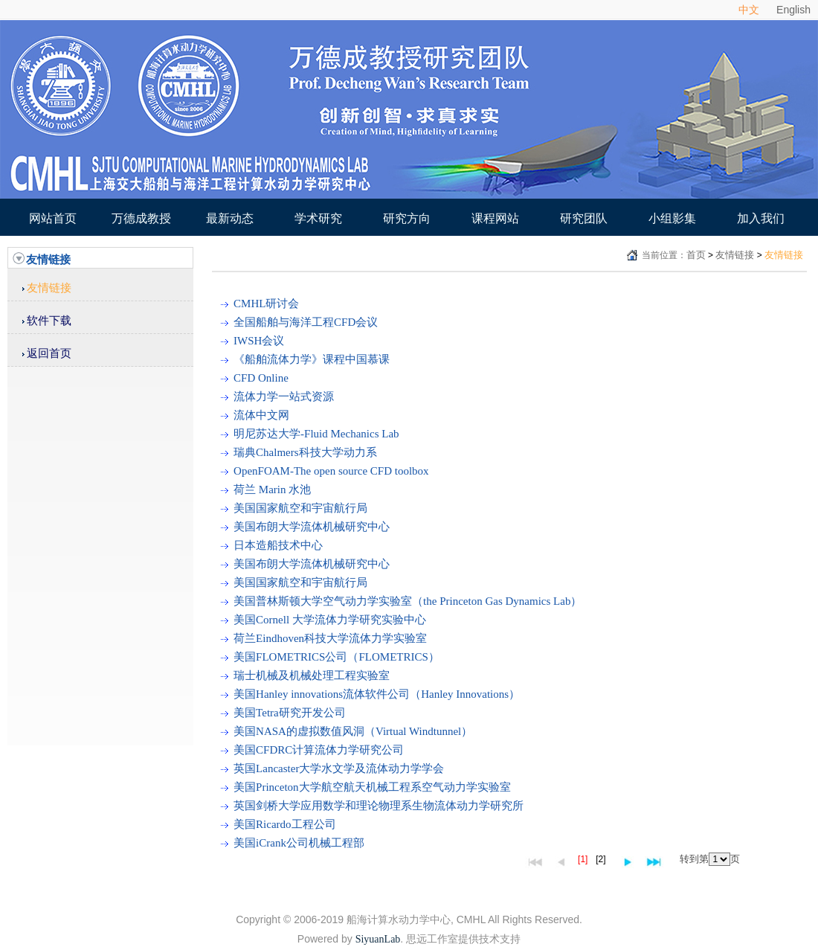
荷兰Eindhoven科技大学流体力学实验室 (330, 638)
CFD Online (261, 378)
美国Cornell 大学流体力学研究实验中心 (330, 620)
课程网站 (495, 218)
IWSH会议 (259, 341)
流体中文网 (261, 415)
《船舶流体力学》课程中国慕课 (312, 359)
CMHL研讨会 (266, 303)
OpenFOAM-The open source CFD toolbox (331, 471)
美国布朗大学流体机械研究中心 (312, 527)
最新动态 (230, 218)
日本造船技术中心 (278, 545)
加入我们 (761, 218)
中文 (748, 10)
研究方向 (407, 218)
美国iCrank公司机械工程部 (299, 843)
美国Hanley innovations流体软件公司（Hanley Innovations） (377, 694)
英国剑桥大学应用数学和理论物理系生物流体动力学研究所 (379, 806)
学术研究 (318, 218)
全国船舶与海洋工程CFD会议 (306, 322)
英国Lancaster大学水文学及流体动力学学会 (339, 768)
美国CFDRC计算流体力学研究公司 (319, 750)
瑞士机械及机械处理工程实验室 (312, 675)
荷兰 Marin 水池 (272, 489)
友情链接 (49, 287)
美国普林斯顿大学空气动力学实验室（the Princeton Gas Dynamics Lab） (408, 601)
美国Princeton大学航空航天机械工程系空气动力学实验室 (372, 787)
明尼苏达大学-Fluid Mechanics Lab (316, 434)
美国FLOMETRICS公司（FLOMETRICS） (336, 657)
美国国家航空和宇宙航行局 (300, 508)
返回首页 (49, 353)
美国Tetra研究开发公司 (290, 713)
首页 (696, 254)
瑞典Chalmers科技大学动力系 (305, 452)
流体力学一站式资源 (284, 396)
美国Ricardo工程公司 (284, 824)
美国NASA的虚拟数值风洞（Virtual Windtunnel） (353, 731)
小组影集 (672, 218)
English (793, 10)
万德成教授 (141, 218)
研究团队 (584, 218)
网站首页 (53, 218)
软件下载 (49, 320)
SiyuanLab (378, 939)
